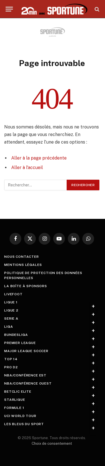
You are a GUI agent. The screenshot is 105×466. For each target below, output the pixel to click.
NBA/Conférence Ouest (28, 383)
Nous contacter (21, 257)
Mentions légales (23, 265)
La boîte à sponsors (25, 286)
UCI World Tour (20, 416)
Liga (8, 327)
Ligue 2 (11, 310)
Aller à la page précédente (39, 158)
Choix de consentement (52, 443)
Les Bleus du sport (24, 424)
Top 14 (11, 359)
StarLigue (14, 400)
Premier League (20, 343)
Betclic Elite (17, 392)
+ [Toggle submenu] (93, 306)
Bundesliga (16, 335)
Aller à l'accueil (27, 167)
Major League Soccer (26, 351)
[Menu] (9, 9)
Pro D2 (11, 367)
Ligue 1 (11, 302)
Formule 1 (14, 408)
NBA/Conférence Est (25, 375)
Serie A (11, 318)
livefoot (13, 294)
